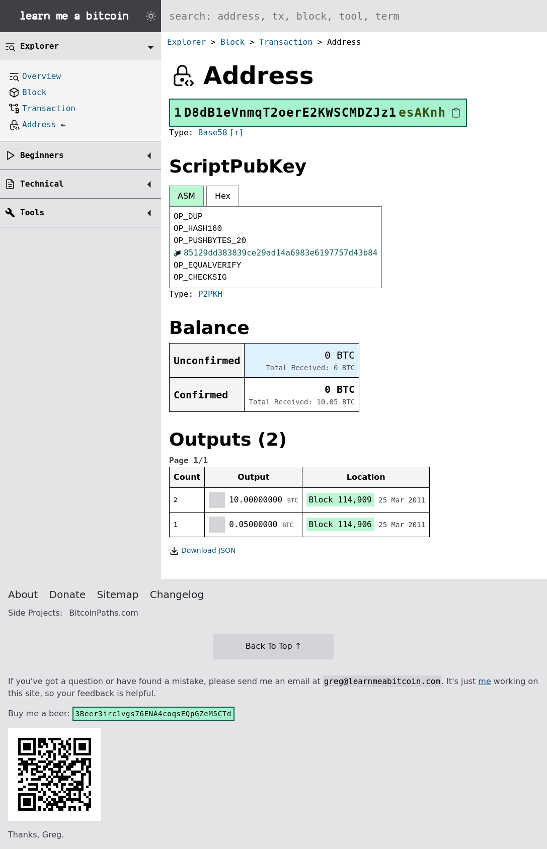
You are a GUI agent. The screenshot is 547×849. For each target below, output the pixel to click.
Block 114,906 (339, 524)
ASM (186, 196)
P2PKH (210, 294)
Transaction (285, 42)
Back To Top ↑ (273, 646)
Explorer (186, 42)
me (484, 681)
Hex (222, 196)
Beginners (42, 155)
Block (232, 42)
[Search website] (354, 16)
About (23, 594)
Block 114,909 (339, 499)
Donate (67, 594)
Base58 (212, 132)
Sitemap (118, 594)
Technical (42, 184)
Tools (32, 212)
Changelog (177, 594)
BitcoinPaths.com (103, 613)
